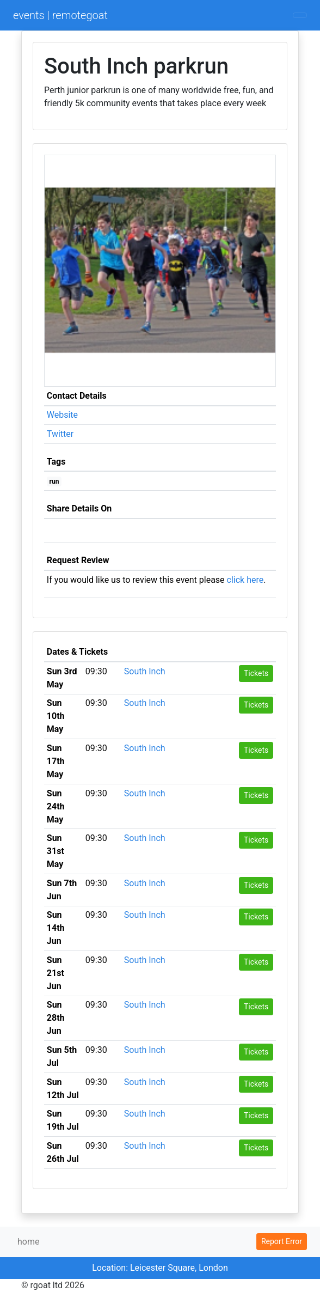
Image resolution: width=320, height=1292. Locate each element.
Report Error (281, 1241)
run (54, 481)
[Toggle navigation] (300, 15)
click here (245, 580)
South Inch (144, 671)
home (28, 1241)
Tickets (256, 673)
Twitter (60, 434)
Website (62, 415)
